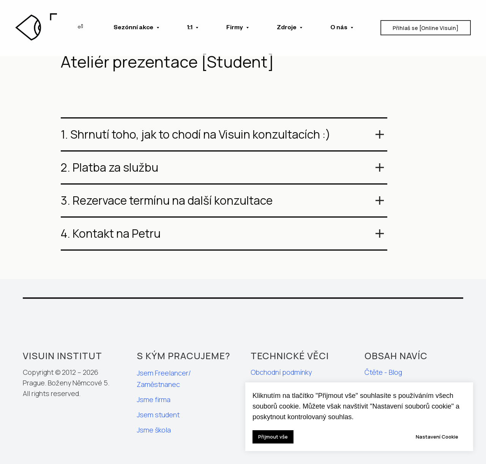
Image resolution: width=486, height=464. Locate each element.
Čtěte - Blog (383, 372)
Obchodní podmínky (281, 372)
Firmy (235, 28)
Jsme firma (153, 399)
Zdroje (287, 28)
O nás (339, 28)
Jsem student (158, 414)
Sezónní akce (134, 28)
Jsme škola (154, 429)
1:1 (190, 28)
